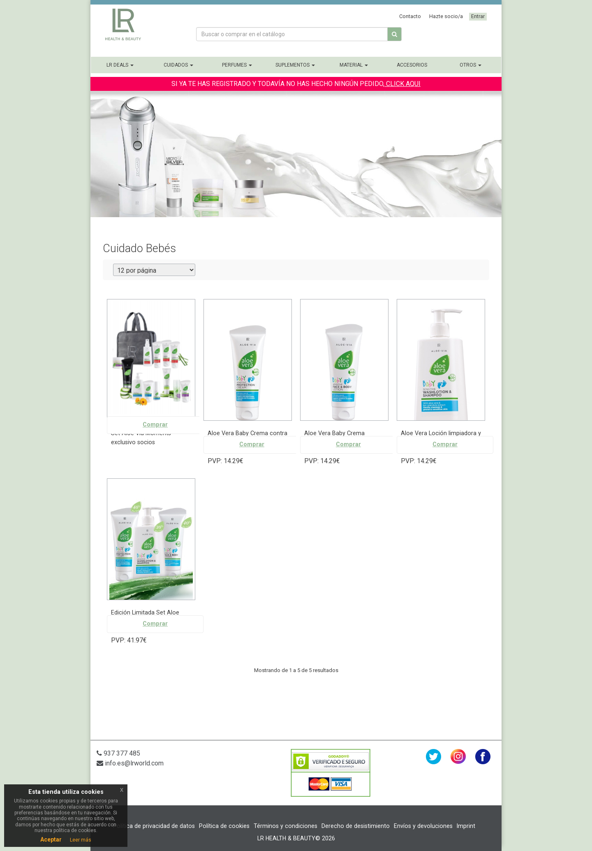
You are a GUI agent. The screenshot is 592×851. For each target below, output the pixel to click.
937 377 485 (118, 753)
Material (354, 65)
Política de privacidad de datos (154, 826)
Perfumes (237, 65)
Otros (470, 65)
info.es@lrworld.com (130, 763)
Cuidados (178, 65)
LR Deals (120, 65)
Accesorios (412, 65)
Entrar (478, 16)
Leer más (80, 840)
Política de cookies (224, 826)
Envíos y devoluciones (423, 826)
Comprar (155, 424)
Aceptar (51, 839)
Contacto (410, 16)
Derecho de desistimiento (355, 826)
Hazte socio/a (446, 16)
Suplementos (295, 65)
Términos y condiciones (285, 826)
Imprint (466, 826)
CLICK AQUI (402, 84)
